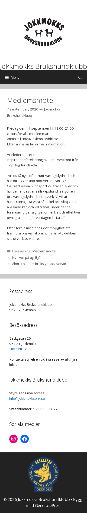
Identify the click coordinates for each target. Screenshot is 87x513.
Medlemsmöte (44, 251)
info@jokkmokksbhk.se (27, 398)
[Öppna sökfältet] (80, 77)
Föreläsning (21, 251)
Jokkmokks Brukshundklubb (43, 66)
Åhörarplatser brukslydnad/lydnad (39, 263)
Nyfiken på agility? (26, 257)
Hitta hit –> (18, 348)
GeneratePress (48, 505)
